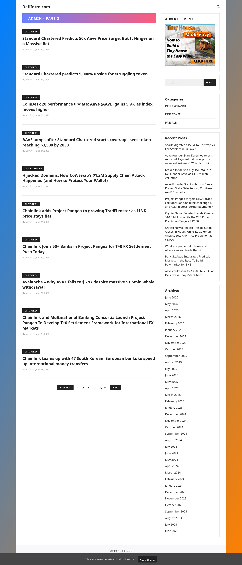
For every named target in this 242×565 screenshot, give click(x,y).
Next (115, 392)
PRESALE (171, 124)
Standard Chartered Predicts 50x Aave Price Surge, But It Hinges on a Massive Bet (82, 40)
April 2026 (172, 318)
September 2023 (176, 519)
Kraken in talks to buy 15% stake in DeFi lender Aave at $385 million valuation (188, 177)
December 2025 (176, 344)
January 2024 (174, 493)
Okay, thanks (147, 560)
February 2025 (175, 409)
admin (28, 49)
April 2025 (172, 396)
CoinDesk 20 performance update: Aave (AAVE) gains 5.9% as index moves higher (86, 111)
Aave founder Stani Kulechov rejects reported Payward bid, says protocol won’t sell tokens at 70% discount (189, 162)
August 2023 (173, 526)
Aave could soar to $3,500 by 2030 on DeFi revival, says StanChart (190, 280)
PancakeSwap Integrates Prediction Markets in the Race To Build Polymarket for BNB (189, 267)
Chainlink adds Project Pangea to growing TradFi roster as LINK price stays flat (83, 218)
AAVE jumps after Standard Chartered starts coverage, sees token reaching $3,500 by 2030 (85, 147)
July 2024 (171, 454)
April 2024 (172, 474)
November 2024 (176, 428)
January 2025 (174, 415)
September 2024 (176, 441)
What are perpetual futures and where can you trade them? (186, 255)
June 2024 (172, 461)
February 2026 (175, 331)
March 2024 (173, 480)
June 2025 (172, 383)
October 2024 (174, 435)
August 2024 (173, 448)
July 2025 (171, 376)
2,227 (103, 392)
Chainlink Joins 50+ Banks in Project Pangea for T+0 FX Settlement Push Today (79, 254)
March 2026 (173, 325)
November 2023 (176, 506)
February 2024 (175, 487)
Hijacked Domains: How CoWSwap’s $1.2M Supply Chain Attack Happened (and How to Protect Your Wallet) (88, 182)
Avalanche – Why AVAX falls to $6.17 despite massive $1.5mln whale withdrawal (86, 289)
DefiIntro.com (36, 6)
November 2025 (176, 350)
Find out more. (125, 559)
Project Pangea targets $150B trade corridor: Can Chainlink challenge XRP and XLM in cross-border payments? (189, 207)
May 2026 (171, 312)
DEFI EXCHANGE (33, 173)
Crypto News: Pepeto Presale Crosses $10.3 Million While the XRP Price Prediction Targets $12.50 (190, 224)
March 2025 (173, 402)
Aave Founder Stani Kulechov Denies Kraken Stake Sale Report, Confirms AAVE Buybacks (189, 191)
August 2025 (173, 370)
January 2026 (174, 337)
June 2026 (172, 305)
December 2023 (176, 500)
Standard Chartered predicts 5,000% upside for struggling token (83, 76)
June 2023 (172, 539)
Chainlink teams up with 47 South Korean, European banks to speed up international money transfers (87, 366)
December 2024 (176, 422)
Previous (65, 392)
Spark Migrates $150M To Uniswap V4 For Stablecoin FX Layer (188, 150)
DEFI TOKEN (31, 31)
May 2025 (171, 389)
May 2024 (171, 467)
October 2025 (174, 357)
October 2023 (174, 513)
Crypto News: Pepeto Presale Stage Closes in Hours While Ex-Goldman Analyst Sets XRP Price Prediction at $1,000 (188, 240)
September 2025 (176, 363)
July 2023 (171, 532)
